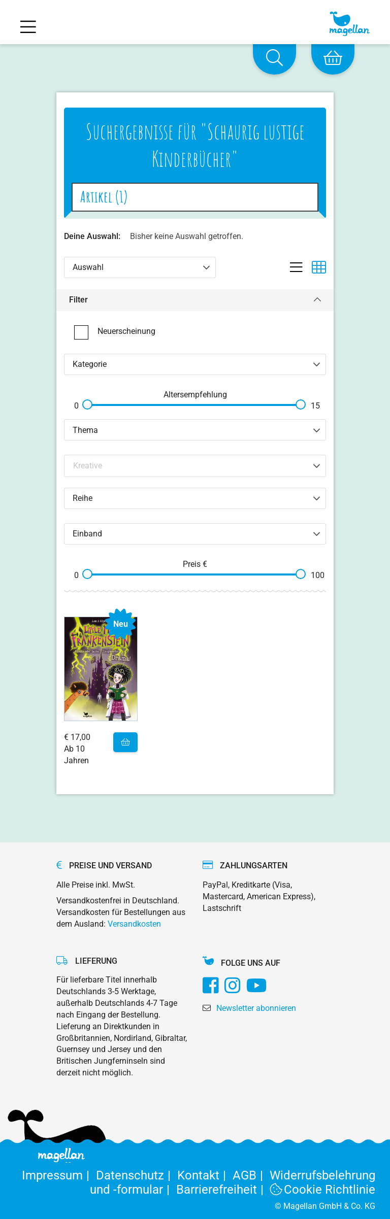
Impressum (59, 1175)
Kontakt (205, 1175)
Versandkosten (134, 924)
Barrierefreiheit (223, 1189)
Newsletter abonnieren (256, 1008)
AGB (251, 1175)
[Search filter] (195, 465)
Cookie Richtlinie (323, 1189)
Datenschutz (136, 1175)
